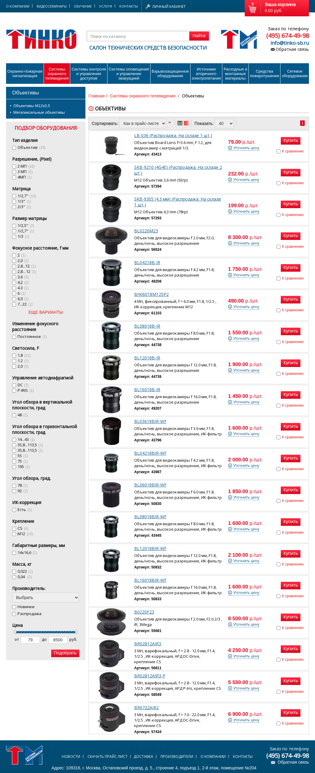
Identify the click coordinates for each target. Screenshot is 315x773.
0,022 (25, 571)
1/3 (23, 236)
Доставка (143, 756)
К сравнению (293, 151)
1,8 (24, 355)
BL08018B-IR (147, 326)
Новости (71, 756)
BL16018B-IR (147, 389)
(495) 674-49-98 (287, 35)
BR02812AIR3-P (149, 676)
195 (24, 466)
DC (23, 385)
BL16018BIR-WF (150, 580)
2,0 (23, 260)
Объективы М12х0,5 (31, 105)
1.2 (23, 360)
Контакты (128, 6)
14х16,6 (27, 552)
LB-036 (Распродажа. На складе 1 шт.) (173, 135)
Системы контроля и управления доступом (88, 73)
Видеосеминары (52, 6)
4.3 (23, 287)
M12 (25, 533)
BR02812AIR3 (147, 644)
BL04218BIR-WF (150, 453)
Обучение (83, 6)
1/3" (24, 201)
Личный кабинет (169, 6)
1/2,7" (27, 195)
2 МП (26, 166)
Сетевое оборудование (295, 73)
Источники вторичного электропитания (206, 73)
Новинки (26, 606)
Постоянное (32, 336)
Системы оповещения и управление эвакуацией (129, 73)
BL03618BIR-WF (150, 421)
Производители (177, 756)
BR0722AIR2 (146, 707)
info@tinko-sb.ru (289, 43)
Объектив (31, 147)
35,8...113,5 (30, 444)
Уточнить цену (246, 147)
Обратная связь (292, 49)
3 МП (25, 171)
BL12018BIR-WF (150, 548)
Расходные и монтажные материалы (235, 73)
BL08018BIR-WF (150, 516)
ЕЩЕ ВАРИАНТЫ (45, 312)
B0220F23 (144, 612)
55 (23, 455)
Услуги (105, 6)
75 (23, 461)
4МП (25, 177)
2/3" (24, 206)
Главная (96, 95)
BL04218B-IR (147, 262)
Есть (25, 509)
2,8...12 (27, 266)
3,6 (23, 277)
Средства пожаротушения (264, 73)
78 (23, 485)
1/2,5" (26, 225)
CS (23, 528)
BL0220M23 (146, 231)
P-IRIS (26, 390)
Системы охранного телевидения (57, 73)
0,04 (25, 576)
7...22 (25, 304)
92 (23, 490)
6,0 (23, 298)
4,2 (23, 282)
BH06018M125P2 (151, 294)
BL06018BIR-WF (150, 485)
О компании (213, 756)
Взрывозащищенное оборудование (170, 73)
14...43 (26, 439)
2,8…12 (27, 271)
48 (23, 415)
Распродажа (29, 613)
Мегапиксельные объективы (39, 112)
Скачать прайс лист (108, 756)
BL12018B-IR (147, 358)
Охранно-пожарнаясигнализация (24, 73)
